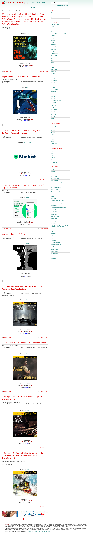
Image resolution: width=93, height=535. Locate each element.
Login (32, 2)
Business (53, 35)
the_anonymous (28, 142)
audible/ (53, 174)
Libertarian (53, 137)
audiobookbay (30, 531)
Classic (53, 130)
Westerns (53, 114)
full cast (53, 169)
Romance (53, 91)
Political (53, 87)
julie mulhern (54, 218)
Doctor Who (54, 47)
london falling (54, 251)
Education (53, 49)
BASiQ (28, 197)
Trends (43, 531)
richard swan (54, 214)
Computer (53, 38)
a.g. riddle (53, 209)
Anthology (53, 126)
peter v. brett (54, 185)
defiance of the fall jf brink (57, 200)
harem (52, 194)
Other (52, 118)
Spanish (53, 157)
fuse (52, 235)
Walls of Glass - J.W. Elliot (13, 234)
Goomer (28, 33)
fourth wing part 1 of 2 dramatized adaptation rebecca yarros (59, 226)
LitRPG (53, 74)
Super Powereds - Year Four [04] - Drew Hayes (22, 76)
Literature (53, 71)
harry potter (54, 176)
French (52, 155)
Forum (43, 2)
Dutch (52, 153)
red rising (53, 221)
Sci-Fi (52, 94)
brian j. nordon (54, 189)
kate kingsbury (54, 249)
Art (51, 31)
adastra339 (54, 212)
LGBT (52, 67)
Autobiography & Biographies (58, 33)
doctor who (54, 171)
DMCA (47, 531)
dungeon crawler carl (56, 183)
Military (53, 139)
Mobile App (51, 531)
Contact (39, 531)
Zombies (53, 116)
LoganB (28, 243)
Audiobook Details (7, 71)
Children (53, 13)
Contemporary (54, 40)
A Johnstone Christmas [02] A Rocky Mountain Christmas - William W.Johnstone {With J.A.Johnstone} (22, 455)
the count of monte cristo (57, 229)
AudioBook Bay (16, 2)
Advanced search (62, 5)
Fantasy (53, 51)
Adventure (53, 29)
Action (52, 26)
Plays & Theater (55, 82)
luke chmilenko (55, 178)
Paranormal (54, 80)
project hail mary (55, 238)
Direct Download (44, 71)
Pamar (27, 87)
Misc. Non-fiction (55, 76)
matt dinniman (54, 240)
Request (37, 2)
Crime (52, 42)
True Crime (54, 109)
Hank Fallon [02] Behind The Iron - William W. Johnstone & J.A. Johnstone (22, 287)
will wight (53, 223)
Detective (53, 44)
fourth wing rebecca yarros (58, 203)
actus (52, 196)
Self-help (53, 98)
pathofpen (53, 258)
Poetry (52, 85)
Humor (52, 62)
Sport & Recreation (56, 103)
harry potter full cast (56, 187)
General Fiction (55, 53)
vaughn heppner (55, 247)
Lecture (53, 65)
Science (53, 96)
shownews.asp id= (55, 191)
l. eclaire (53, 231)
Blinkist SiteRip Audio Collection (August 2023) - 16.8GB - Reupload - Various (23, 131)
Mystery (53, 78)
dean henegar (54, 180)
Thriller (52, 107)
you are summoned (56, 244)
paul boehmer (54, 253)
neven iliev (53, 233)
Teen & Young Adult (56, 15)
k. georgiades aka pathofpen (58, 207)
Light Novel (54, 69)
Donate (33, 7)
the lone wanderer (55, 242)
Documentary (54, 132)
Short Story (54, 143)
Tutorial (53, 112)
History (52, 58)
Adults (52, 17)
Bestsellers (54, 128)
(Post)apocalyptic (55, 24)
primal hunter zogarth (56, 205)
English (53, 151)
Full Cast (53, 135)
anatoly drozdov (55, 256)
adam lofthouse (55, 216)
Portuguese (54, 162)
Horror (52, 60)
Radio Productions (55, 89)
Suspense (53, 105)
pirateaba (53, 198)
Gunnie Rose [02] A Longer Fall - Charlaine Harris (24, 342)
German (53, 160)
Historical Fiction (55, 56)
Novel (52, 141)
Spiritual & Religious (56, 100)
